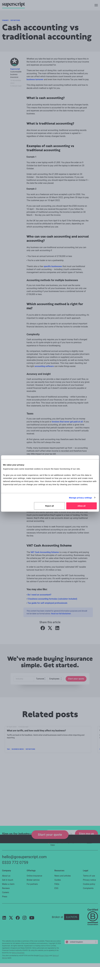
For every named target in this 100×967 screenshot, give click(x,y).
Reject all (49, 506)
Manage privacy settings (80, 497)
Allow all (81, 506)
